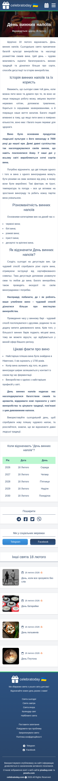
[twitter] (32, 519)
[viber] (39, 519)
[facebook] (25, 519)
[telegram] (19, 519)
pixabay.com (46, 770)
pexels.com (29, 773)
